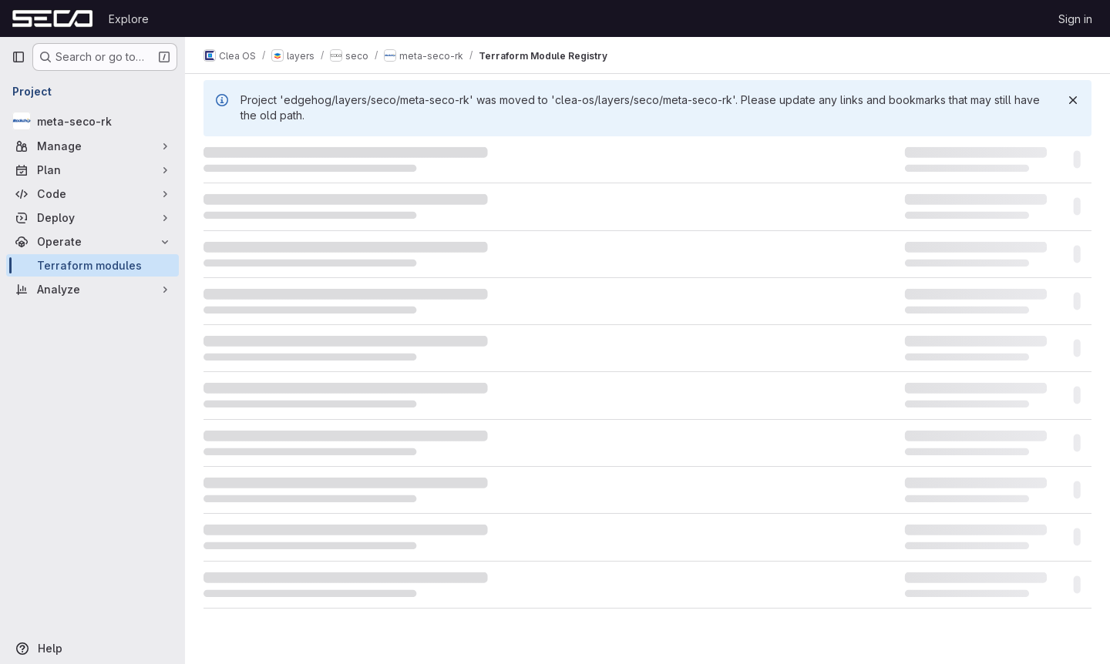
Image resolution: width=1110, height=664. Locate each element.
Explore (129, 18)
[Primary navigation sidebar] (18, 57)
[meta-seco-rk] (92, 121)
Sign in (1075, 18)
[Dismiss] (1073, 100)
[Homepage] (52, 18)
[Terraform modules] (92, 265)
